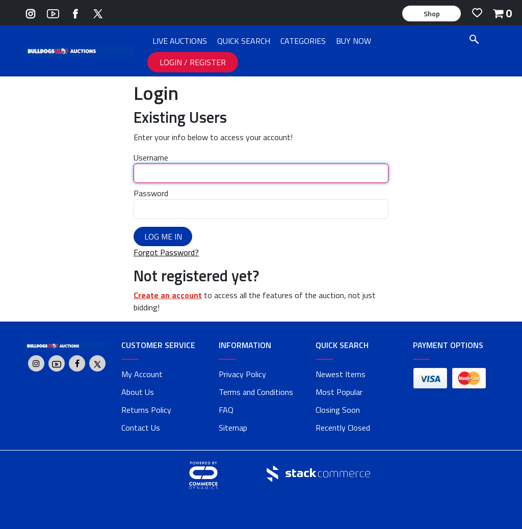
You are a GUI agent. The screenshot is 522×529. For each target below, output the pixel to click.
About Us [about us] (137, 392)
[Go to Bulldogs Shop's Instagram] (30, 12)
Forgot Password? (166, 252)
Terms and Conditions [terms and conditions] (256, 392)
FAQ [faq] (226, 410)
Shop (432, 13)
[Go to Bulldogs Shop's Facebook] (75, 12)
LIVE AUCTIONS (179, 41)
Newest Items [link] (341, 374)
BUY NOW (353, 41)
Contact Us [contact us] (140, 427)
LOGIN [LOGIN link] (172, 62)
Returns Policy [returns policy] (146, 410)
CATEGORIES (303, 41)
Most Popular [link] (339, 392)
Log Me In (163, 236)
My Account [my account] (142, 374)
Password (151, 193)
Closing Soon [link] (338, 410)
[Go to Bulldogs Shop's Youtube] (53, 12)
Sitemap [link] (233, 427)
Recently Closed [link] (343, 427)
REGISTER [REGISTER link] (208, 62)
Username (151, 157)
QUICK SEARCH (243, 41)
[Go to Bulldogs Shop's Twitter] (98, 12)
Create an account (168, 295)
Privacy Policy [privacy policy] (242, 374)
